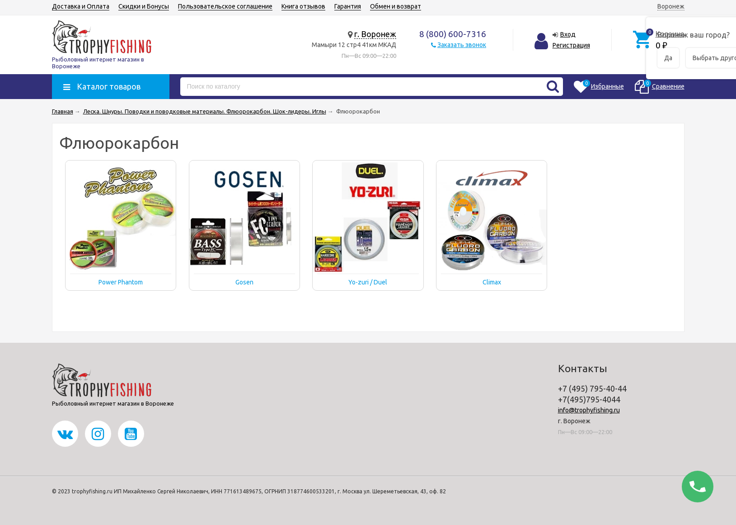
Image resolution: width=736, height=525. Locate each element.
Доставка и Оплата (80, 6)
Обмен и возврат (395, 6)
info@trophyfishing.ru (589, 410)
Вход (568, 34)
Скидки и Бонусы (143, 6)
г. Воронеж (375, 33)
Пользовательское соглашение (225, 6)
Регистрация (571, 45)
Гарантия (347, 6)
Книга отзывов (303, 6)
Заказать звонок (461, 44)
